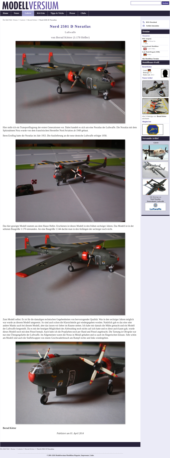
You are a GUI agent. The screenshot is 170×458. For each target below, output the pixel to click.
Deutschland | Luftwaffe (155, 201)
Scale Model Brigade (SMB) (151, 52)
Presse (72, 13)
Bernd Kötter (32, 20)
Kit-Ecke (41, 13)
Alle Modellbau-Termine (150, 59)
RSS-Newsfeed (151, 22)
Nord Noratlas (155, 199)
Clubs (83, 13)
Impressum (85, 455)
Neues (16, 13)
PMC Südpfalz (147, 39)
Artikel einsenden (152, 26)
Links (92, 455)
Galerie (28, 13)
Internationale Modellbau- (150, 46)
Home (5, 13)
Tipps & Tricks (57, 13)
